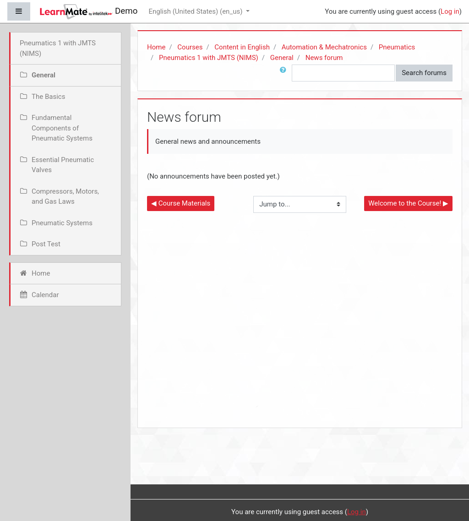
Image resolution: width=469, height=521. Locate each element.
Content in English (242, 47)
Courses (189, 47)
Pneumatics (397, 47)
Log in (450, 11)
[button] (285, 73)
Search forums (424, 73)
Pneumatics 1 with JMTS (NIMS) (208, 58)
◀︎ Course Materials (180, 203)
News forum (324, 58)
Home (156, 47)
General (282, 58)
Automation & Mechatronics (324, 47)
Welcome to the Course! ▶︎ (408, 203)
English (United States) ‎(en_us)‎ (196, 11)
